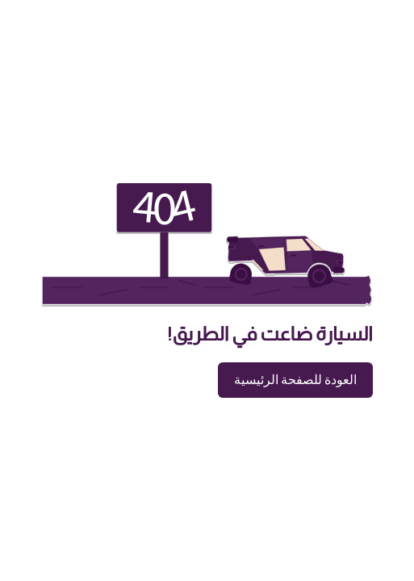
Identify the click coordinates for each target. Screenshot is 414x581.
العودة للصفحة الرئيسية (295, 380)
